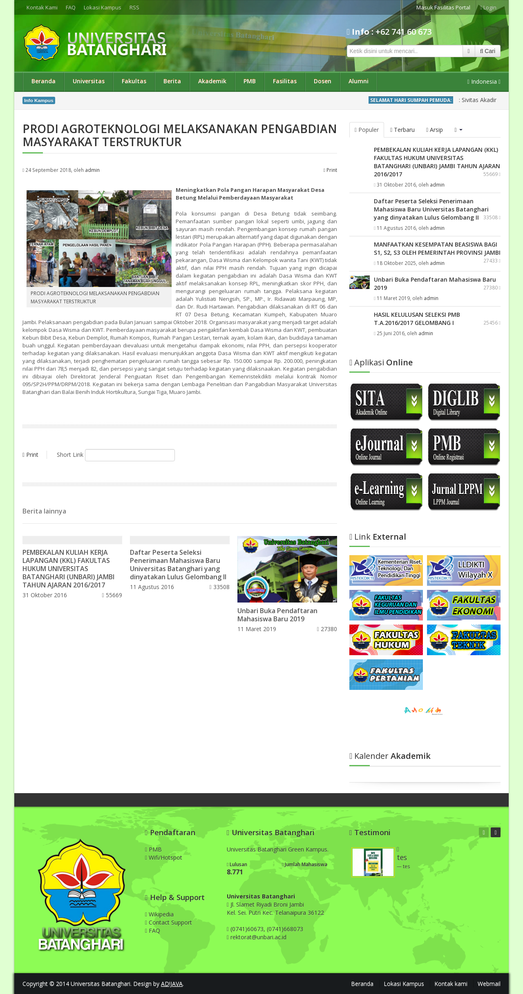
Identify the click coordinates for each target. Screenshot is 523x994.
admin (92, 170)
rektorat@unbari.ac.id (258, 937)
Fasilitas (285, 81)
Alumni (359, 81)
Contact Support (168, 922)
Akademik (212, 81)
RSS (134, 7)
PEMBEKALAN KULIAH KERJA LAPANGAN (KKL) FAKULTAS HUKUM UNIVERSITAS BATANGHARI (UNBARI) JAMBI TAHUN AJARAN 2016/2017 (68, 568)
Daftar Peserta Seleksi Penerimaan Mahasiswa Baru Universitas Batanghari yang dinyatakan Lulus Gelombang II (178, 564)
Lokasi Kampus (102, 7)
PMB (250, 81)
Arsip (434, 129)
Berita (172, 81)
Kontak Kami (42, 7)
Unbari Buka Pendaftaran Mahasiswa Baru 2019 (277, 614)
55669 (112, 595)
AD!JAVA (172, 983)
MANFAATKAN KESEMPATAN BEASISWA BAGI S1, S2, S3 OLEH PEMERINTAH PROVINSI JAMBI (437, 248)
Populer (367, 129)
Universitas (89, 81)
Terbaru (402, 129)
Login (488, 7)
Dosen (322, 81)
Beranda (43, 81)
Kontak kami (450, 983)
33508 (220, 587)
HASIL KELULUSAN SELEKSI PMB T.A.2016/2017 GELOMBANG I (417, 319)
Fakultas (134, 81)
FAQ (71, 7)
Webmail (489, 983)
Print (330, 170)
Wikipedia (159, 914)
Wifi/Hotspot (163, 857)
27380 (327, 629)
